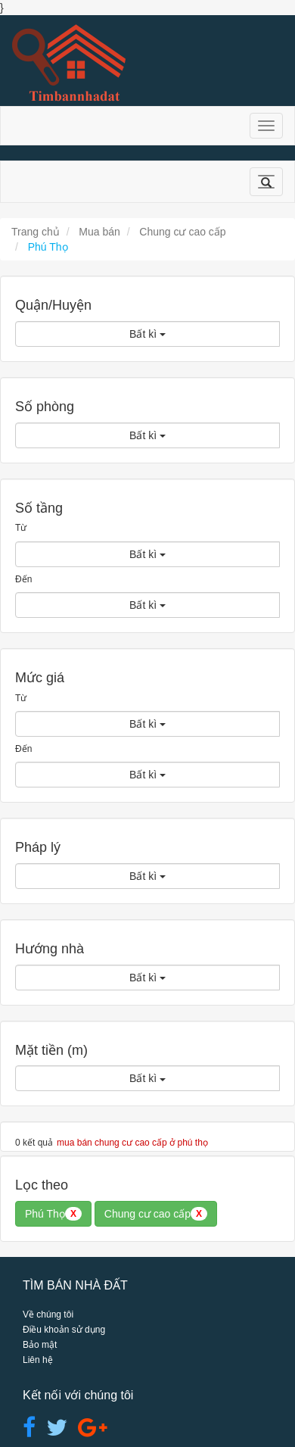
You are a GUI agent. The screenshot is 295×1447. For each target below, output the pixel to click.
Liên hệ (38, 1360)
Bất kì (147, 334)
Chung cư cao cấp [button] (155, 1214)
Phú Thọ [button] (53, 1214)
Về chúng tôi (48, 1314)
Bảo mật (40, 1344)
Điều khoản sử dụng (64, 1329)
